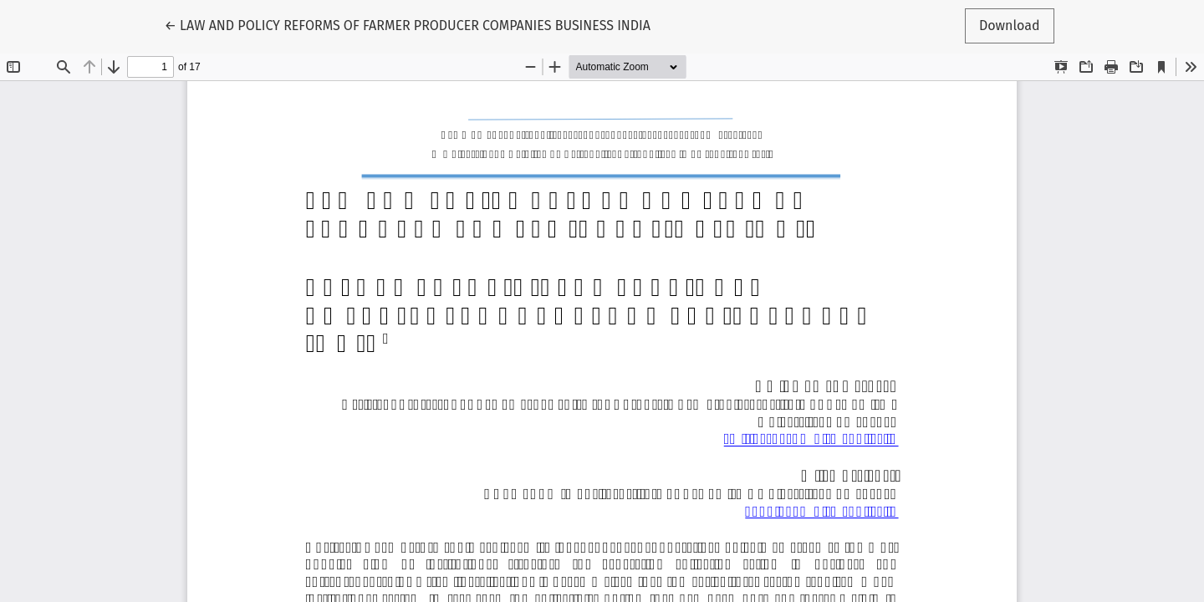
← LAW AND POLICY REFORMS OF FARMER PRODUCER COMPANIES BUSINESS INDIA (407, 24)
